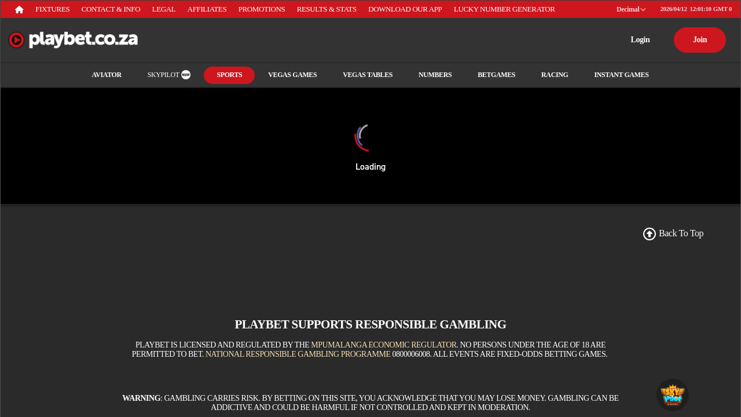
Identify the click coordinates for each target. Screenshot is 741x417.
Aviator (107, 75)
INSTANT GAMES (621, 75)
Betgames (496, 75)
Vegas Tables (367, 75)
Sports (229, 75)
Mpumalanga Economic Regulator (383, 345)
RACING (554, 75)
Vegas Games (292, 75)
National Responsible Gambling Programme (298, 354)
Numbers (435, 75)
